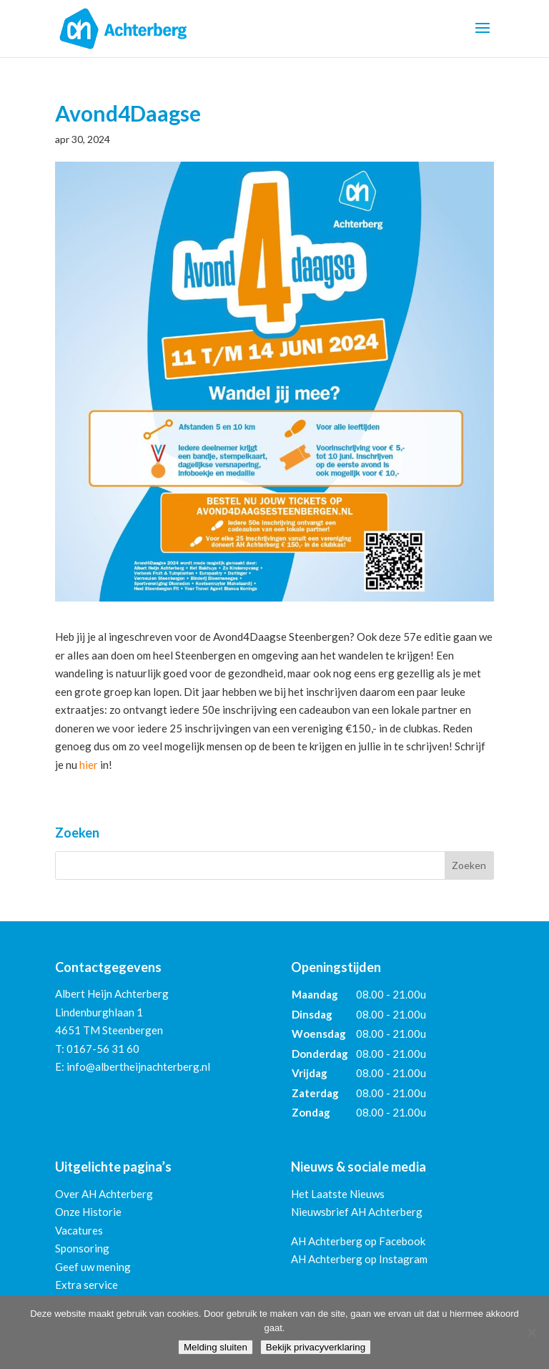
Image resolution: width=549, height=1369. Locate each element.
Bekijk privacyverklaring (315, 1347)
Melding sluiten (215, 1347)
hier (88, 764)
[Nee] (531, 1332)
